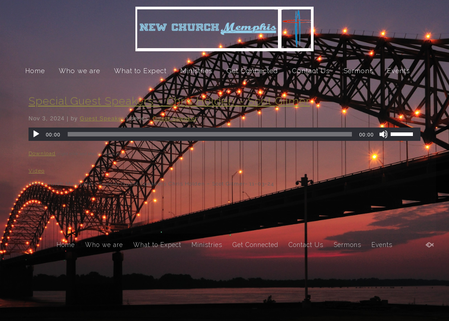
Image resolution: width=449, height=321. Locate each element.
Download (42, 153)
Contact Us (311, 71)
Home (35, 71)
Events (398, 71)
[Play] (36, 134)
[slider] (210, 134)
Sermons (358, 71)
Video (37, 171)
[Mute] (383, 134)
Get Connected (252, 71)
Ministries (196, 71)
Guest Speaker (102, 118)
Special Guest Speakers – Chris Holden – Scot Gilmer (169, 101)
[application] (224, 134)
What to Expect (140, 71)
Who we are (79, 71)
